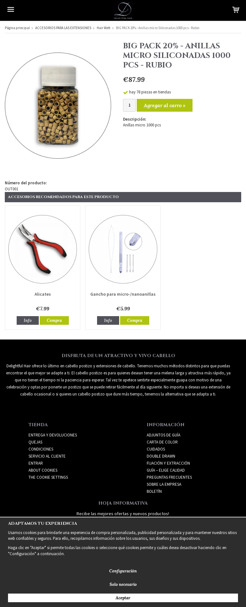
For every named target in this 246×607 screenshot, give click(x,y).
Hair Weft (104, 28)
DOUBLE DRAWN (161, 456)
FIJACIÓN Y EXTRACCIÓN (168, 463)
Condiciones (41, 449)
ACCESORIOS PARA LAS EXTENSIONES (63, 28)
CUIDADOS (156, 449)
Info (28, 320)
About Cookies (43, 470)
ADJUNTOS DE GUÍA (163, 435)
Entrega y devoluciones (53, 435)
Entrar (36, 463)
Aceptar (123, 598)
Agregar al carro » (164, 105)
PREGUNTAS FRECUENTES (169, 477)
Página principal (17, 28)
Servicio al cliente (47, 456)
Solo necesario (123, 584)
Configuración (123, 571)
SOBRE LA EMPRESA (164, 484)
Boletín (154, 491)
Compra (54, 320)
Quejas (35, 442)
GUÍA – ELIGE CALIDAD (166, 470)
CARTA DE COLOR (162, 442)
